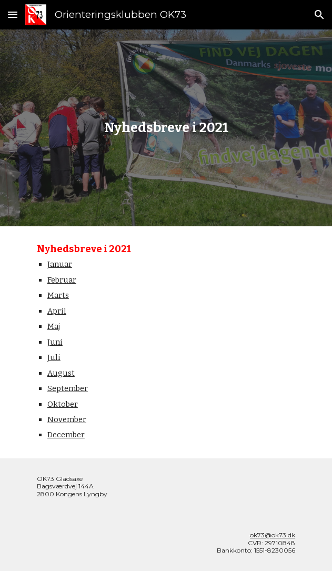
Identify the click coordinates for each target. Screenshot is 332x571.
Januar (59, 264)
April (56, 311)
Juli (54, 357)
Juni (55, 342)
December (66, 434)
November (66, 419)
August (61, 373)
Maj (53, 326)
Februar (61, 280)
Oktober (62, 404)
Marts (58, 295)
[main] (166, 128)
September (67, 388)
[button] (12, 14)
